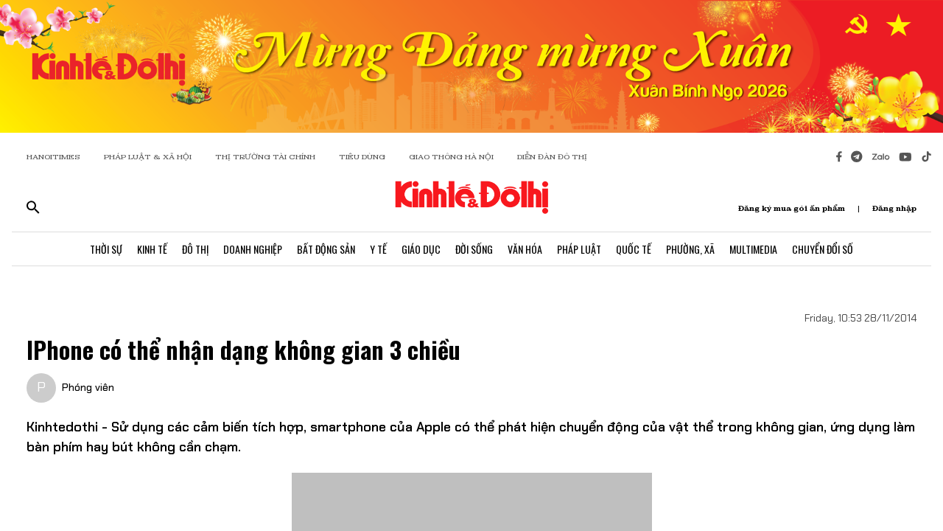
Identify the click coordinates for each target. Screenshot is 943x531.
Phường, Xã (690, 249)
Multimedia (753, 249)
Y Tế (378, 249)
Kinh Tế (152, 249)
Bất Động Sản (326, 249)
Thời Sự (106, 249)
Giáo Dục (421, 249)
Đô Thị (195, 249)
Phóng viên (88, 387)
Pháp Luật (579, 249)
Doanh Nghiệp (252, 249)
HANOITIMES (53, 157)
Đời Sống (474, 249)
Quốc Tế (633, 249)
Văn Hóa (525, 249)
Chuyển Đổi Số (822, 249)
